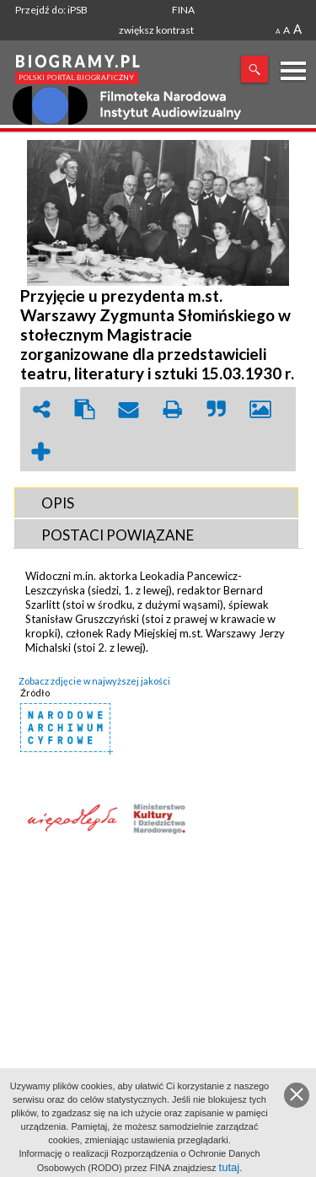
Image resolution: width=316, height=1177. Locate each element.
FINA (183, 9)
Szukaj (254, 69)
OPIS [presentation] (57, 503)
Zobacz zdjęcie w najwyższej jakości (94, 680)
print (173, 409)
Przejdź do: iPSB (51, 9)
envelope (129, 409)
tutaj (229, 1167)
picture (260, 409)
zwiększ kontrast (156, 30)
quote (217, 409)
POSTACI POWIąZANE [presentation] (117, 535)
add (41, 451)
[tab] (156, 502)
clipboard (85, 409)
